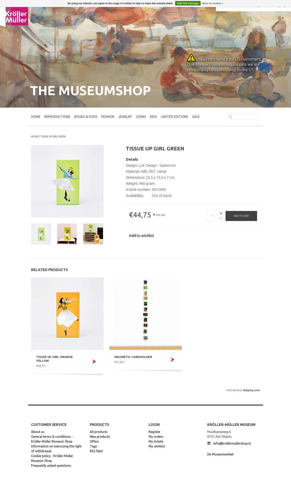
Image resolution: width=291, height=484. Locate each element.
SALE (196, 116)
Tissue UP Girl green (53, 136)
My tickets (156, 441)
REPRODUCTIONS (57, 116)
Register (154, 432)
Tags (93, 446)
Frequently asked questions (51, 465)
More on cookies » (212, 3)
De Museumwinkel (220, 454)
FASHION (107, 116)
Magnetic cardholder (133, 357)
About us (37, 432)
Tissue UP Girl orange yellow (54, 358)
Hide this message (187, 3)
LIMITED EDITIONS (174, 116)
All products (99, 432)
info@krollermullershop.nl (232, 443)
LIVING (141, 116)
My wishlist (157, 446)
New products (100, 436)
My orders (156, 436)
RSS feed (96, 451)
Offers (94, 441)
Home (35, 116)
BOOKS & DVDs (85, 116)
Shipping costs (251, 390)
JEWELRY (125, 116)
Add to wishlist (141, 235)
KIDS (153, 116)
